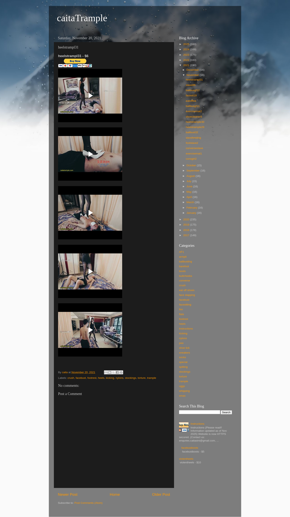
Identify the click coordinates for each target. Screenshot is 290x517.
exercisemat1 (194, 153)
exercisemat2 (194, 111)
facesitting (185, 304)
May (189, 191)
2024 (186, 49)
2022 (186, 59)
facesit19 (191, 95)
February (192, 207)
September (193, 170)
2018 (186, 230)
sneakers (184, 352)
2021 (186, 65)
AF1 (181, 251)
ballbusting (185, 261)
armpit (183, 256)
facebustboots (189, 447)
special (183, 362)
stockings (130, 377)
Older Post (161, 494)
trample (151, 377)
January (191, 212)
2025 (186, 44)
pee (181, 343)
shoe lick (184, 347)
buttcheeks (185, 275)
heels (101, 377)
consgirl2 (191, 158)
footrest (91, 377)
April (189, 197)
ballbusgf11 (193, 106)
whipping (184, 390)
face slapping (187, 294)
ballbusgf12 (193, 90)
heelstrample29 (195, 127)
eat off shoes (186, 290)
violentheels (186, 458)
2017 (186, 235)
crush (70, 377)
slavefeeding (193, 137)
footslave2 (192, 142)
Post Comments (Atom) (89, 502)
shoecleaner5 (194, 116)
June (189, 186)
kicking (110, 377)
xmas (182, 395)
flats (181, 314)
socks (182, 357)
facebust (81, 377)
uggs (182, 386)
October (191, 165)
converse (184, 280)
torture (142, 377)
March (190, 202)
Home (115, 494)
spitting (183, 366)
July (189, 181)
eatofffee (191, 100)
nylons (120, 377)
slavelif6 (191, 85)
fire (181, 309)
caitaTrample (82, 18)
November (193, 75)
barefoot (184, 266)
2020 (186, 219)
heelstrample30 (195, 121)
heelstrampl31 (194, 79)
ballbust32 (192, 132)
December (193, 69)
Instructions (186, 328)
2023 (186, 54)
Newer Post (68, 494)
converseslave (194, 148)
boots (182, 271)
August (191, 175)
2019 (186, 224)
